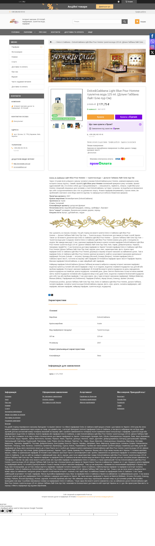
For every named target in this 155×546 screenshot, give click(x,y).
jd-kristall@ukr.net (20, 167)
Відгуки (14, 77)
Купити (100, 117)
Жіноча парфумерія (87, 402)
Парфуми (28, 32)
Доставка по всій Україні (51, 402)
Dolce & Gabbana (63, 42)
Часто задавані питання (21, 82)
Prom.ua (89, 494)
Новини (15, 57)
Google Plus (121, 399)
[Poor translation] (9, 511)
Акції (90, 32)
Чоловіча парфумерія (88, 399)
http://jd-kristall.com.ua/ (22, 163)
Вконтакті (120, 396)
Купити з (128, 117)
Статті (14, 62)
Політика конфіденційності (104, 497)
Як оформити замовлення (52, 396)
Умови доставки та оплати (15, 415)
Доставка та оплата (74, 32)
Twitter (119, 405)
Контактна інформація (13, 411)
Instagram (120, 408)
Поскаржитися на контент (85, 497)
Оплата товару (48, 399)
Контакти (55, 32)
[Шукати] (125, 21)
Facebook (121, 402)
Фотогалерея (17, 52)
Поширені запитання (12, 421)
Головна (15, 32)
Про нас (43, 32)
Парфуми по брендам (88, 396)
